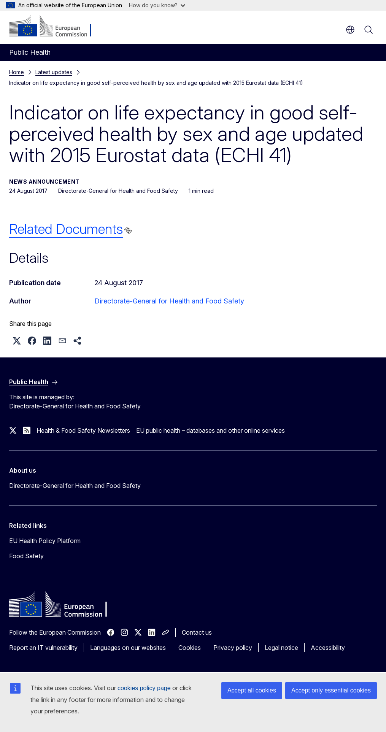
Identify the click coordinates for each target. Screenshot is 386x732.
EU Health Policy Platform (45, 541)
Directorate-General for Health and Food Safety (169, 301)
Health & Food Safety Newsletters (83, 430)
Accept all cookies (251, 690)
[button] (17, 341)
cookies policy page (144, 688)
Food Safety (26, 556)
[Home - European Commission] (55, 26)
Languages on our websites (128, 647)
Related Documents (66, 229)
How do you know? (157, 5)
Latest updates (53, 72)
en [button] (350, 29)
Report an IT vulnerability (43, 647)
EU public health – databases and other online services (210, 430)
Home (16, 72)
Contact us (197, 632)
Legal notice (281, 647)
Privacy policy (232, 647)
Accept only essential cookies (331, 690)
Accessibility (328, 647)
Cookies (189, 647)
